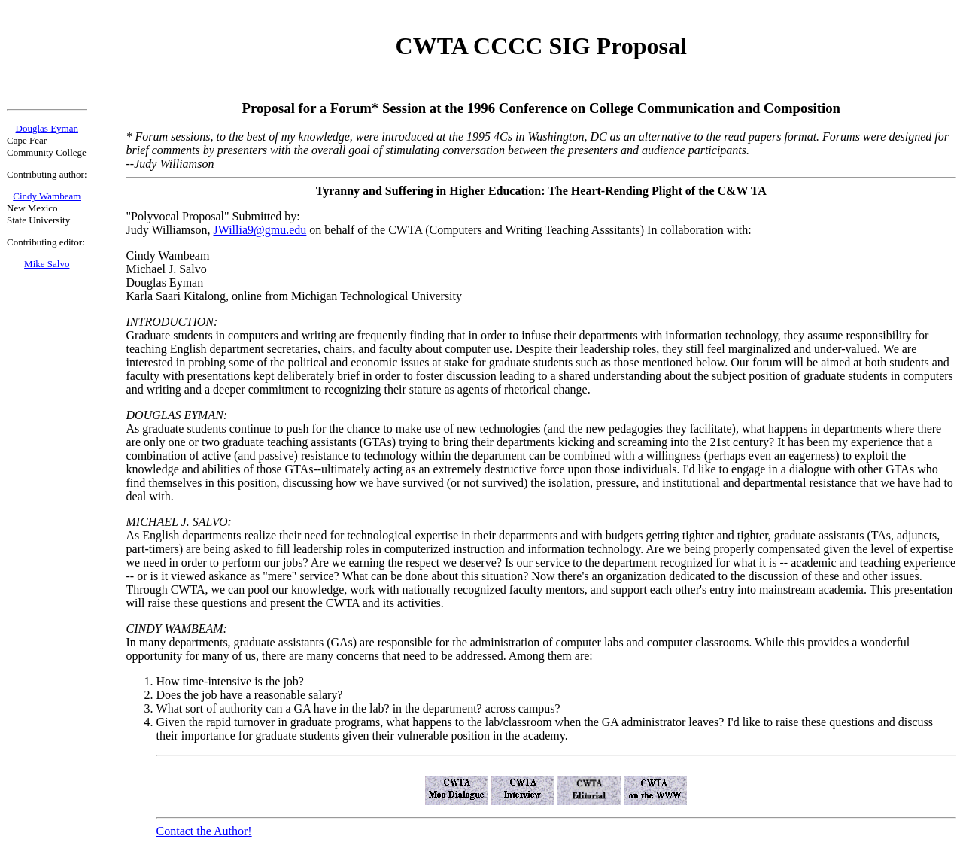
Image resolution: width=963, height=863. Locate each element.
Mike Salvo (46, 263)
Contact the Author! (204, 831)
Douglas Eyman (47, 128)
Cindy (25, 196)
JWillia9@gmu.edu (259, 229)
